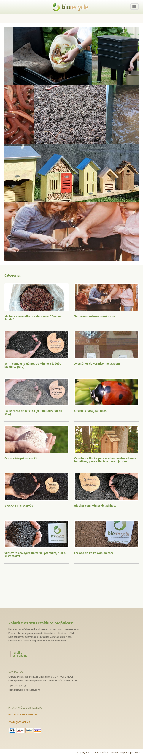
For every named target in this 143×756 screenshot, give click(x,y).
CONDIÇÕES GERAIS (19, 722)
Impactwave (134, 752)
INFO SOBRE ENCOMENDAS (22, 714)
